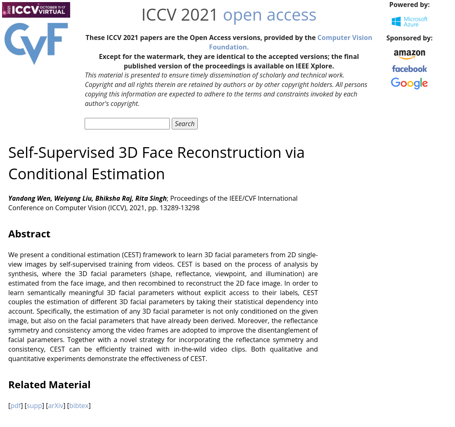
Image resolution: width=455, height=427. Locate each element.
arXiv (55, 405)
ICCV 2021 (179, 14)
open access (270, 14)
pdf (15, 405)
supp (34, 405)
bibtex (79, 405)
